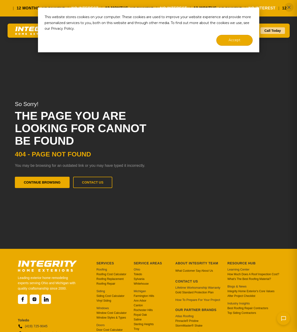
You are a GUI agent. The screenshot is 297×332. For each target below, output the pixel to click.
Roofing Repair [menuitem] (105, 283)
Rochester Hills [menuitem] (143, 310)
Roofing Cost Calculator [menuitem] (111, 274)
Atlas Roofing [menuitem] (184, 316)
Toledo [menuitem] (138, 274)
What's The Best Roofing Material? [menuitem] (249, 279)
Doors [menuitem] (100, 325)
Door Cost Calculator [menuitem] (109, 330)
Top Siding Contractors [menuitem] (241, 313)
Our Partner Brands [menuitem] (195, 310)
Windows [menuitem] (102, 308)
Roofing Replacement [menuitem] (110, 279)
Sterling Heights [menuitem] (144, 324)
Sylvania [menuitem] (139, 279)
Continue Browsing (42, 182)
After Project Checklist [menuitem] (241, 296)
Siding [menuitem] (100, 291)
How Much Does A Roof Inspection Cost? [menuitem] (253, 274)
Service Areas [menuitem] (148, 263)
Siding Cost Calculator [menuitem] (110, 296)
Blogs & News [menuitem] (237, 286)
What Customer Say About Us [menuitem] (194, 270)
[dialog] (148, 30)
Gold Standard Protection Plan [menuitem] (194, 292)
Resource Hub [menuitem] (241, 263)
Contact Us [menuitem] (186, 281)
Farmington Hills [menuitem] (144, 296)
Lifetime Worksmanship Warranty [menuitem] (197, 287)
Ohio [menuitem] (137, 269)
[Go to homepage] (36, 33)
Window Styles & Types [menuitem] (111, 317)
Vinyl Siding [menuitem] (103, 300)
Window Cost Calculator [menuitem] (111, 313)
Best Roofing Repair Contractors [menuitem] (247, 308)
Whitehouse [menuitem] (141, 283)
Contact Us (93, 182)
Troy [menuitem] (136, 329)
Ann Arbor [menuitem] (140, 300)
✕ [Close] (289, 7)
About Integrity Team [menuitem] (196, 263)
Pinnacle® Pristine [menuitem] (186, 321)
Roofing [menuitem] (101, 269)
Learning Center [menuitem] (238, 269)
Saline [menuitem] (138, 319)
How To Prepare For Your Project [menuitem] (197, 300)
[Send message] (283, 318)
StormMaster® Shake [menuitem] (188, 325)
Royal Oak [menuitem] (140, 314)
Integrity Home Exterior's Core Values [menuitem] (250, 291)
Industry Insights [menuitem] (238, 303)
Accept (234, 40)
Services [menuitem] (105, 263)
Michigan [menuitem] (140, 291)
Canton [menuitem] (138, 305)
